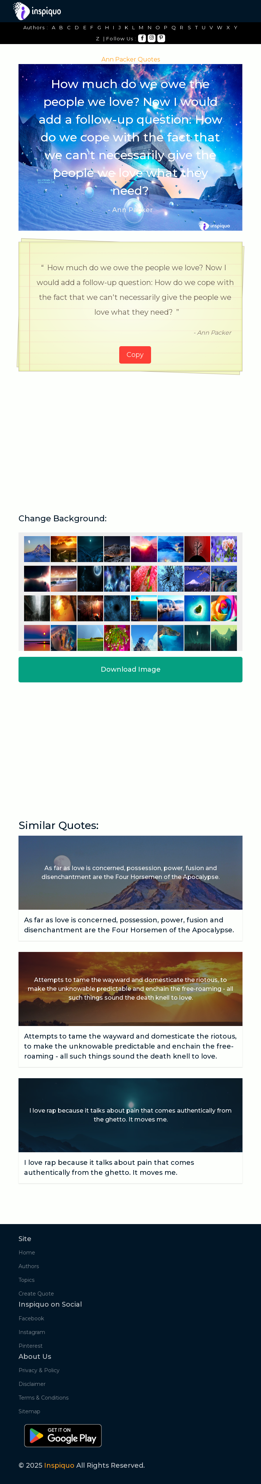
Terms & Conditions (43, 1397)
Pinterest (31, 1346)
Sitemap (29, 1411)
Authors (29, 1266)
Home (27, 1252)
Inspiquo (59, 1465)
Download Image (131, 669)
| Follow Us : (120, 38)
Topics (26, 1280)
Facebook (31, 1318)
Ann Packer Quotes (130, 59)
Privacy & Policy (39, 1370)
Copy (135, 355)
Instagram (32, 1332)
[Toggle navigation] (237, 11)
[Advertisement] (130, 434)
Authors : (35, 27)
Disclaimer (32, 1384)
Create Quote (36, 1293)
